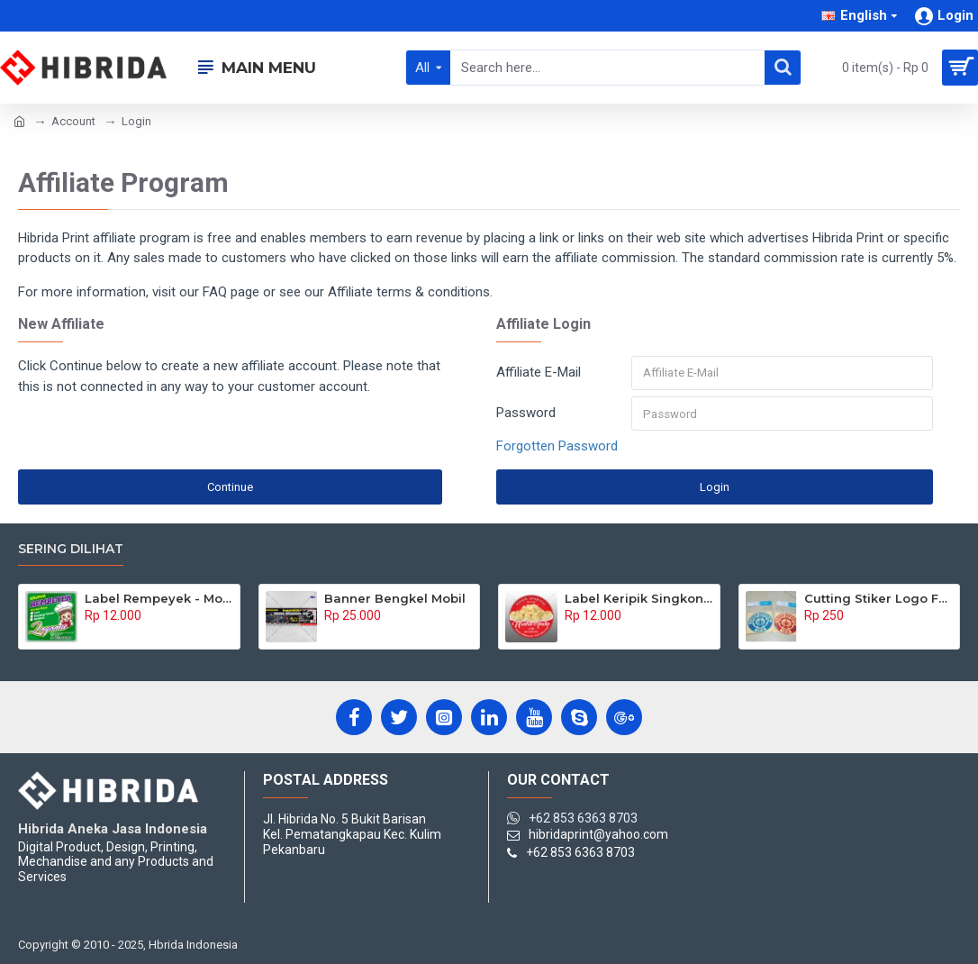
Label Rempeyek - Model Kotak (159, 598)
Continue (230, 488)
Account (73, 121)
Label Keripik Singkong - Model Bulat (639, 598)
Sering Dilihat (70, 549)
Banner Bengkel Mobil (395, 598)
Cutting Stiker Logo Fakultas (878, 598)
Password (526, 413)
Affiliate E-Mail (538, 372)
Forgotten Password (557, 447)
